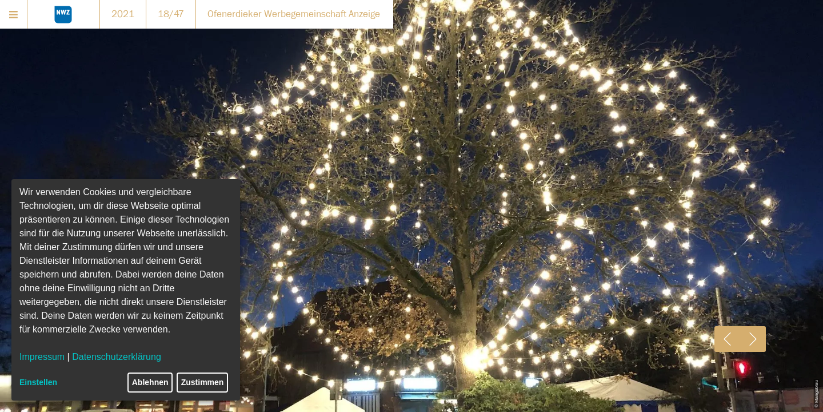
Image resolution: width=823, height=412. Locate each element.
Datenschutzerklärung (116, 357)
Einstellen (38, 382)
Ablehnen (150, 382)
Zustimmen (202, 382)
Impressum (42, 357)
